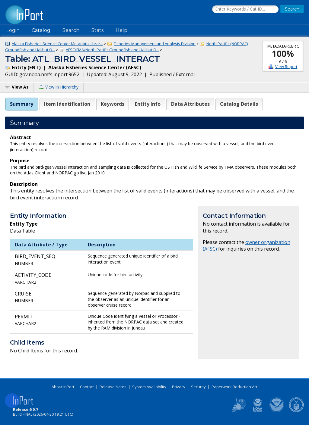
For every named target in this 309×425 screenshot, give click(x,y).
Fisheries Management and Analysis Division (155, 43)
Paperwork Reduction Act (234, 386)
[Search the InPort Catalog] (245, 9)
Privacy (178, 386)
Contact (87, 386)
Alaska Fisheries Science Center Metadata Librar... (57, 43)
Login (13, 30)
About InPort (63, 386)
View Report (286, 66)
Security (198, 386)
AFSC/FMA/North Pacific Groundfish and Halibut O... (112, 49)
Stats (97, 30)
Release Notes (113, 386)
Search (70, 30)
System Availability (149, 386)
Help (121, 30)
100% (283, 53)
